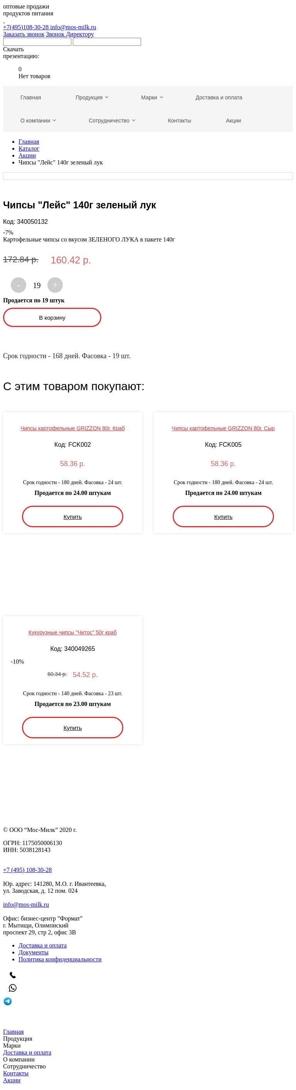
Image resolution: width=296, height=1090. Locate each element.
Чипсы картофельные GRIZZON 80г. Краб (72, 428)
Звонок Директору (70, 34)
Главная (28, 141)
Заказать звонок (23, 34)
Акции (27, 155)
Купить (73, 516)
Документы (33, 952)
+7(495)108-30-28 (148, 23)
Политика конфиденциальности (60, 959)
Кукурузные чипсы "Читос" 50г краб (73, 632)
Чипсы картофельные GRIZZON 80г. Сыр (223, 428)
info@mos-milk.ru (73, 27)
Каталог (28, 148)
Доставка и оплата (42, 945)
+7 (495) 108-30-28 (27, 870)
